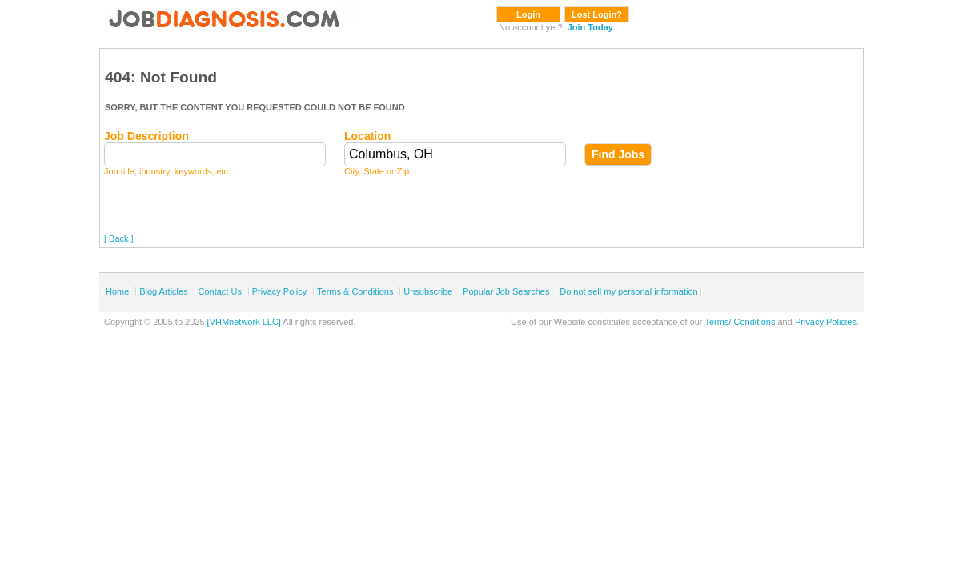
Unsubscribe (427, 291)
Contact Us (220, 291)
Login (528, 14)
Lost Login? (597, 14)
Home (117, 291)
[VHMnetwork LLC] (244, 322)
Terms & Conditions (355, 291)
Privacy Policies (826, 322)
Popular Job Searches (506, 291)
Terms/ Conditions (739, 322)
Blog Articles (163, 291)
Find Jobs (618, 154)
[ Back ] (119, 238)
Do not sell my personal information (628, 291)
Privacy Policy (279, 291)
